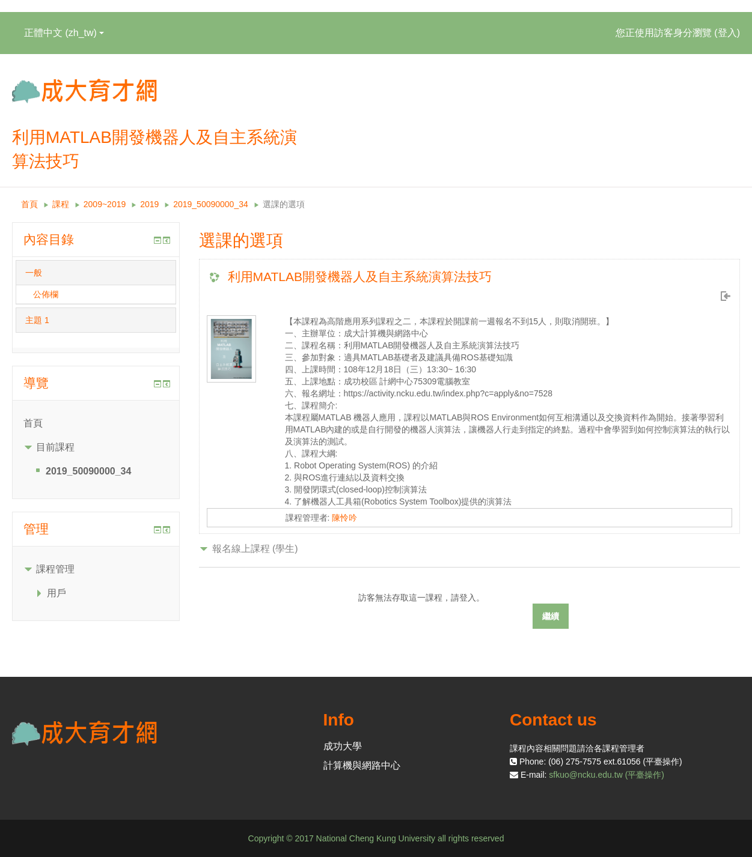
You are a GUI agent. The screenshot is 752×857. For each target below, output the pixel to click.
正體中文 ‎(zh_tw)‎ (64, 33)
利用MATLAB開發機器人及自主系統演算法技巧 (360, 276)
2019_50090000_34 (210, 204)
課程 (60, 204)
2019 (149, 204)
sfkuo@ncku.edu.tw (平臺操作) (606, 775)
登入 (727, 33)
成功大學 (342, 746)
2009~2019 (105, 204)
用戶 (56, 593)
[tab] (96, 273)
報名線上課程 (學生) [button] (255, 549)
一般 (33, 272)
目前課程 (55, 447)
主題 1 (37, 320)
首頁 (29, 204)
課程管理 (55, 569)
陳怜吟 (344, 517)
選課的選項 (284, 204)
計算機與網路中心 (361, 765)
